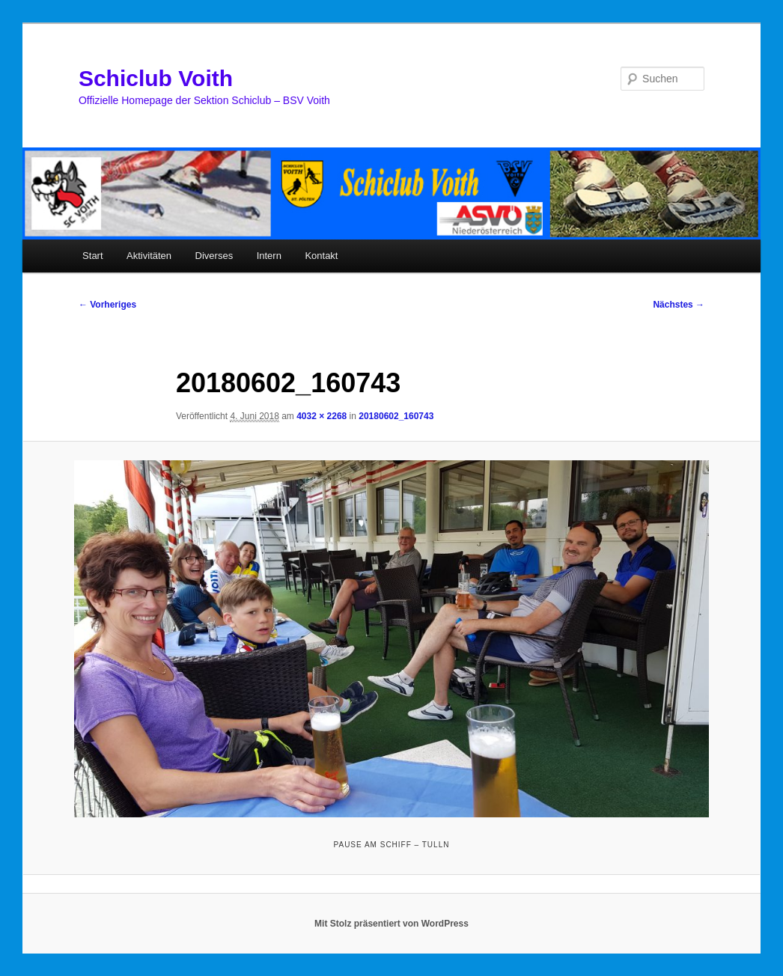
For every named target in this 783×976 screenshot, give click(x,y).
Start (92, 255)
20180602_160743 (396, 416)
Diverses (214, 255)
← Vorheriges (107, 304)
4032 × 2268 (321, 416)
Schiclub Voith (156, 78)
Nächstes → (678, 304)
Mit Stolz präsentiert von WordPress (391, 923)
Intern (269, 255)
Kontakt (321, 255)
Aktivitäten (149, 255)
